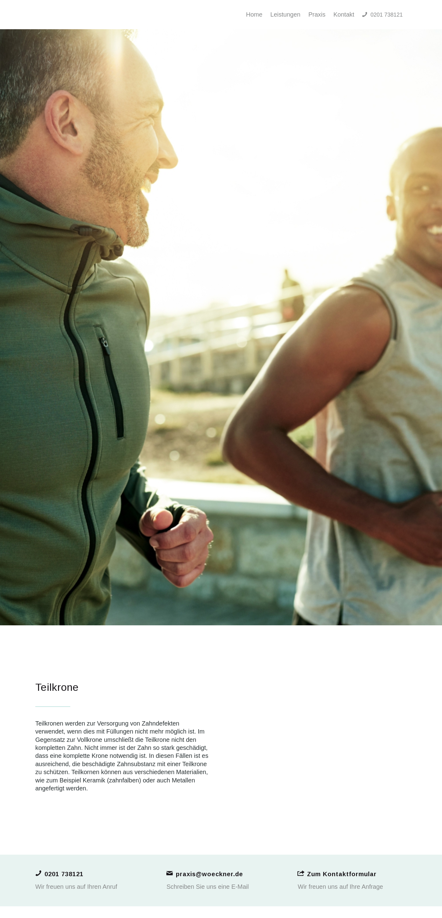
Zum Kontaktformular (342, 874)
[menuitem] (254, 14)
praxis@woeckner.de (209, 874)
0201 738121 (64, 874)
